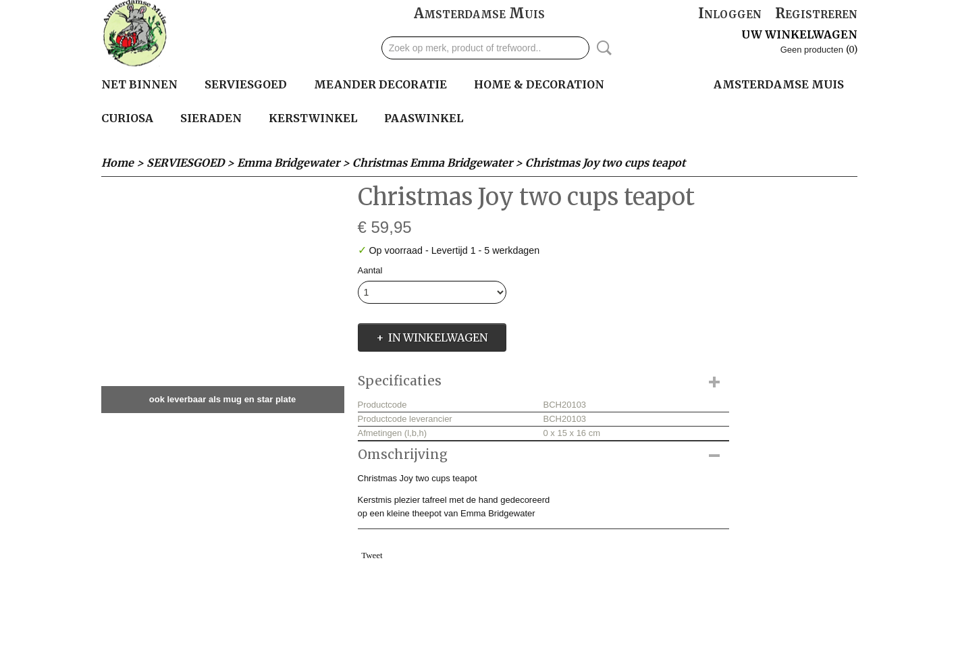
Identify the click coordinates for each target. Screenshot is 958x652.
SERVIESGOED (246, 84)
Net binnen (139, 84)
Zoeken (601, 48)
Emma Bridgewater (288, 162)
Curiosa (127, 118)
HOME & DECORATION (539, 84)
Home (117, 162)
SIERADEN (211, 118)
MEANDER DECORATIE (380, 84)
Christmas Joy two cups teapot (605, 162)
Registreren (816, 13)
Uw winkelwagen (799, 34)
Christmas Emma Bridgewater (432, 162)
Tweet (372, 555)
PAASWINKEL (423, 118)
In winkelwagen (437, 337)
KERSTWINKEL (313, 118)
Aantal (370, 270)
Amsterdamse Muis (479, 13)
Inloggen (730, 13)
